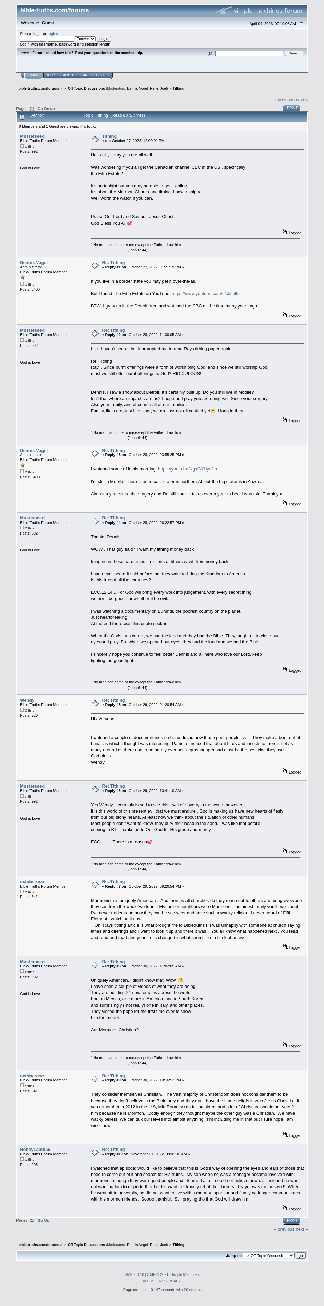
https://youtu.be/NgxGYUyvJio (187, 469)
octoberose (32, 881)
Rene (154, 88)
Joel (163, 88)
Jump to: (234, 1256)
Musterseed (32, 136)
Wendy (27, 700)
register (53, 33)
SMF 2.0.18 (134, 1274)
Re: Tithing (113, 262)
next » (302, 99)
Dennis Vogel (137, 88)
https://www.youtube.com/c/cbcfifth (206, 293)
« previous (284, 99)
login (37, 33)
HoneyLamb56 (35, 1149)
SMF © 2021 (157, 1274)
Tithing (109, 136)
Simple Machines (185, 1274)
